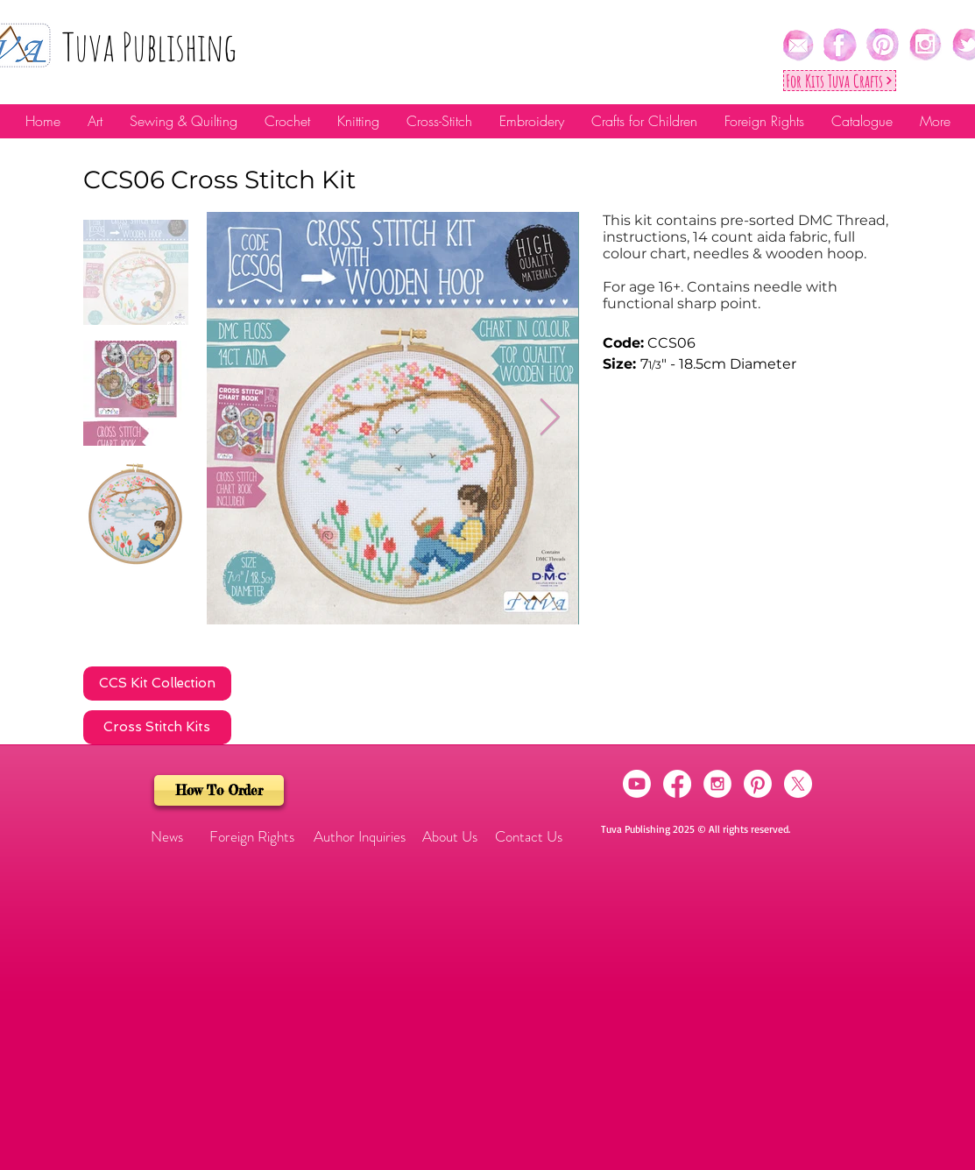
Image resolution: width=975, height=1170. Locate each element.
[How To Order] (219, 790)
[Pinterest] (758, 784)
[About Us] (450, 837)
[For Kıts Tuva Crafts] (839, 80)
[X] (798, 784)
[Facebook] (677, 784)
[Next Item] (550, 418)
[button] (167, 837)
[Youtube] (637, 784)
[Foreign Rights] (252, 837)
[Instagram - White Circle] (717, 784)
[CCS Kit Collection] (157, 683)
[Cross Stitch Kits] (157, 727)
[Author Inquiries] (360, 837)
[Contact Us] (528, 837)
